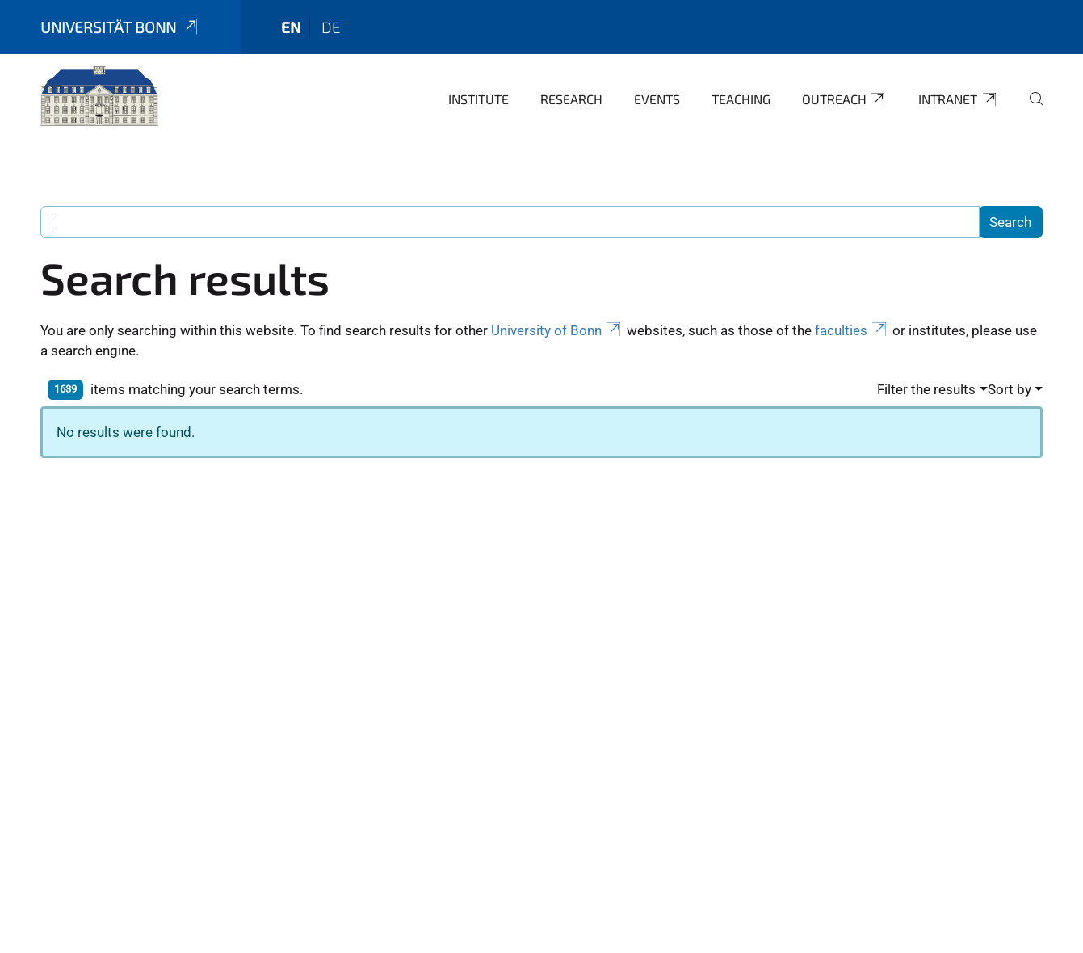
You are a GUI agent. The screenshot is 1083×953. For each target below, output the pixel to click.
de (331, 27)
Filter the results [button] (926, 389)
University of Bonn (557, 330)
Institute (478, 99)
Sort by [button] (1009, 389)
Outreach (845, 99)
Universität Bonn (120, 27)
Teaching (741, 99)
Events (657, 99)
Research (571, 99)
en (291, 27)
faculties (852, 330)
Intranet (958, 99)
